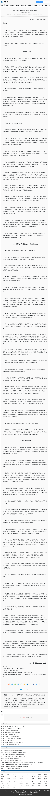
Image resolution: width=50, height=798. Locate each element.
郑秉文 (39, 785)
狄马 (2, 781)
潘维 (33, 785)
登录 (24, 717)
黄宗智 (8, 776)
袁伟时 (8, 781)
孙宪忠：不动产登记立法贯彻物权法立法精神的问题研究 (13, 752)
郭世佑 (33, 780)
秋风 (27, 781)
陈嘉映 (2, 776)
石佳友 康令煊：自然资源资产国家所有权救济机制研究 (13, 726)
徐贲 (27, 776)
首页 (2, 5)
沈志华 (2, 778)
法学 (7, 5)
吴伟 (14, 783)
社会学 (29, 5)
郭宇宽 (33, 776)
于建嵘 (14, 776)
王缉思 (21, 780)
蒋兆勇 (8, 783)
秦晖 (2, 774)
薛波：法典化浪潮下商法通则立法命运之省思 (11, 760)
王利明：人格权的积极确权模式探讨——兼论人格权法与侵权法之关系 (16, 764)
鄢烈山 (39, 774)
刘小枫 (33, 781)
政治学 (17, 5)
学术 (7, 670)
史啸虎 (14, 781)
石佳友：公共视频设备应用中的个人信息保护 (11, 738)
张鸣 (33, 778)
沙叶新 (21, 783)
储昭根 (39, 783)
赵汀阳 (14, 778)
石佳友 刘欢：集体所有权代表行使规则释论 (11, 728)
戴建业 (21, 778)
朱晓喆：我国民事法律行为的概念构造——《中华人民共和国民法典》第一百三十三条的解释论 (22, 762)
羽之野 (2, 787)
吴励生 (21, 785)
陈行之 (8, 774)
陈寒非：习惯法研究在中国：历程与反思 (10, 758)
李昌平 (27, 778)
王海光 (45, 778)
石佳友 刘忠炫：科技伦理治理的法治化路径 (11, 736)
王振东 (45, 780)
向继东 (8, 778)
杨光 (21, 787)
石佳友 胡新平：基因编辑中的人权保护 (10, 734)
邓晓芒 (14, 780)
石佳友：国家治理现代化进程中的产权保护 (10, 732)
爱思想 (5, 2)
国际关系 (23, 5)
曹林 (33, 774)
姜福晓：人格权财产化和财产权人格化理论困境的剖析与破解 (14, 766)
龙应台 (21, 774)
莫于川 (45, 785)
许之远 (2, 785)
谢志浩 (8, 787)
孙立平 (14, 787)
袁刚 (8, 785)
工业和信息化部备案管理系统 (25, 794)
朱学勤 (27, 785)
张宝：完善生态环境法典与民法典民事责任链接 (11, 750)
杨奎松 (39, 778)
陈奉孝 (27, 780)
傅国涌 (45, 774)
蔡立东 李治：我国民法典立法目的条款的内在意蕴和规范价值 (15, 756)
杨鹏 (8, 780)
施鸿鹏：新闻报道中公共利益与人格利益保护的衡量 (12, 754)
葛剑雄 (33, 783)
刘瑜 (27, 783)
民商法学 (15, 670)
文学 (46, 5)
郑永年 (14, 774)
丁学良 (27, 774)
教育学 (41, 5)
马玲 (39, 780)
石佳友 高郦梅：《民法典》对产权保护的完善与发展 (13, 742)
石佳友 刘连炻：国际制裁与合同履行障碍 (10, 744)
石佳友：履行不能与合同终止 (7, 740)
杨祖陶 (45, 776)
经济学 (11, 5)
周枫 (2, 783)
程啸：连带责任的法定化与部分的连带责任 (10, 768)
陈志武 (21, 776)
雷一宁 (45, 781)
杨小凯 (14, 785)
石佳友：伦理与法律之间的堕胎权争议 (9, 730)
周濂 (2, 780)
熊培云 (21, 781)
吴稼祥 (45, 783)
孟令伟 (39, 781)
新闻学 (35, 5)
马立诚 (39, 776)
